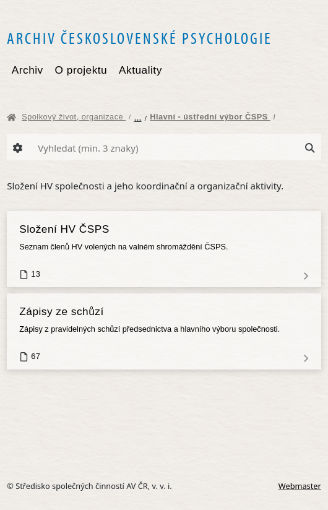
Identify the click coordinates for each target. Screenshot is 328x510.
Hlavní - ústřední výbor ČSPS (212, 116)
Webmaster (299, 485)
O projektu (81, 70)
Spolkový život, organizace (76, 116)
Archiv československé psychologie (139, 37)
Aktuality (140, 70)
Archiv (27, 70)
